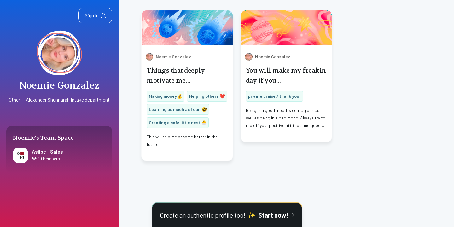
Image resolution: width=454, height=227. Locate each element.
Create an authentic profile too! (227, 215)
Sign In (95, 15)
